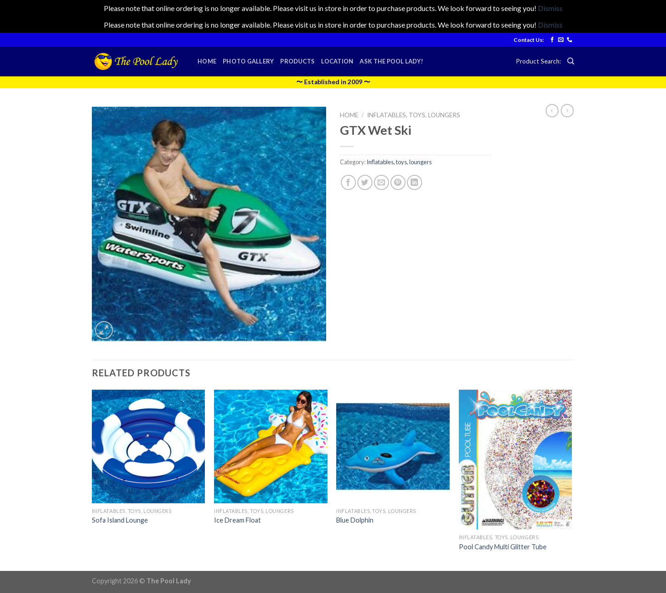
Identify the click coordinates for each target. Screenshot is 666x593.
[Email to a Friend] (381, 182)
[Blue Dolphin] (393, 446)
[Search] (570, 61)
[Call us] (569, 40)
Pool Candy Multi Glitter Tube (503, 547)
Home (207, 61)
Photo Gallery (248, 61)
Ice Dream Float (237, 520)
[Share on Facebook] (348, 182)
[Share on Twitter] (365, 182)
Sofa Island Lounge (120, 520)
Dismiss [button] (550, 8)
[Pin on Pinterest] (398, 182)
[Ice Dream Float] (270, 446)
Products (297, 61)
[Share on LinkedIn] (414, 182)
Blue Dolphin (354, 520)
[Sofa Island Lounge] (148, 446)
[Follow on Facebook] (552, 40)
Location (337, 61)
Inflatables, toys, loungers (413, 115)
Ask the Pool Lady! (391, 61)
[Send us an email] (561, 40)
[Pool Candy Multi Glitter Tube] (515, 460)
